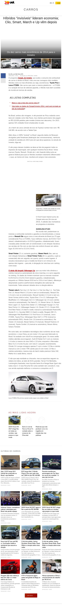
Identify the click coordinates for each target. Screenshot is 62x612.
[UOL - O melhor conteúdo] (9, 2)
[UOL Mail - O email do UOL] (51, 3)
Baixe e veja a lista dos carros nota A (25, 103)
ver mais (31, 595)
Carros (31, 9)
